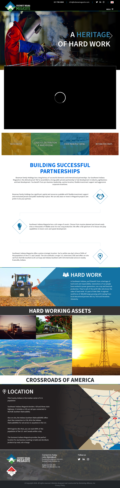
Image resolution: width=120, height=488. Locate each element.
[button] (9, 35)
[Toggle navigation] (110, 9)
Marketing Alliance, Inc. (87, 483)
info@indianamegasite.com (79, 2)
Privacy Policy (60, 485)
